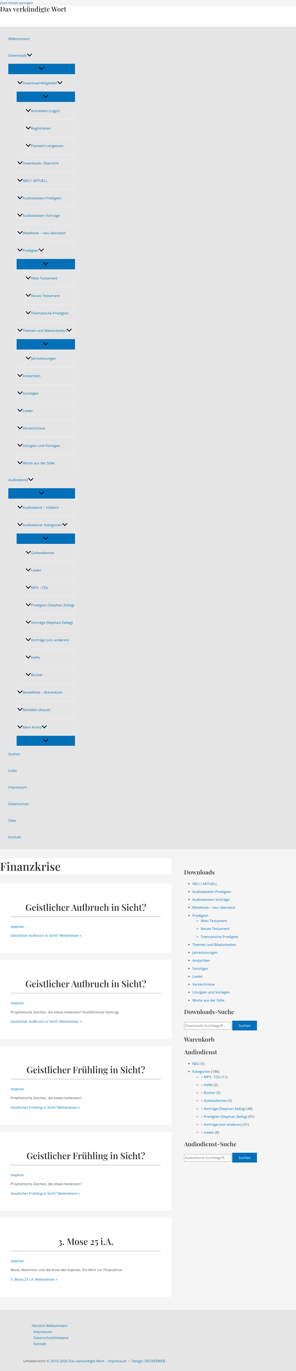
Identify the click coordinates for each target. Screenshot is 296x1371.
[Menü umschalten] (41, 69)
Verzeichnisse (31, 428)
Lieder (25, 410)
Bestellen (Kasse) (33, 709)
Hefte (33, 657)
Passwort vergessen (45, 145)
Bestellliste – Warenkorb (39, 692)
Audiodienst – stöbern (38, 507)
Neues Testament (43, 295)
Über (12, 820)
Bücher (34, 674)
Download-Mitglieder (40, 83)
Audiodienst (20, 480)
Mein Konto (32, 727)
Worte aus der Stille (36, 463)
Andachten (29, 375)
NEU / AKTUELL (32, 180)
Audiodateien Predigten (39, 198)
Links (12, 770)
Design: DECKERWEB (148, 1361)
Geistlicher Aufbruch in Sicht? (85, 907)
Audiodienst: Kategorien (42, 524)
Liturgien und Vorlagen (38, 445)
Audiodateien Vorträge (38, 215)
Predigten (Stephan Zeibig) (50, 605)
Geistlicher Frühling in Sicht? (85, 1069)
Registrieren (38, 128)
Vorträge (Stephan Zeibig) (49, 622)
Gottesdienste (40, 552)
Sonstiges (27, 393)
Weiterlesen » (46, 935)
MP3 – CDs (37, 587)
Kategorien (201, 1071)
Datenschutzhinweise (51, 1337)
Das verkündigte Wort (33, 8)
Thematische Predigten (47, 313)
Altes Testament (41, 278)
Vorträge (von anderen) (47, 640)
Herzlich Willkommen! (50, 1325)
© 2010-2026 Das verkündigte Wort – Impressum (87, 1361)
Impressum (17, 787)
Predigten (30, 250)
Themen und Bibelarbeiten (44, 330)
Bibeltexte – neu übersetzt (41, 233)
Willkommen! (19, 38)
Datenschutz (18, 803)
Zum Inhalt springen (16, 2)
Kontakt (14, 837)
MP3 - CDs (212, 1076)
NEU (196, 1063)
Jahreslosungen (41, 358)
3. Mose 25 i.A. (85, 1241)
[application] (29, 55)
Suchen (14, 754)
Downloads (20, 55)
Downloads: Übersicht (38, 163)
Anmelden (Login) (43, 110)
